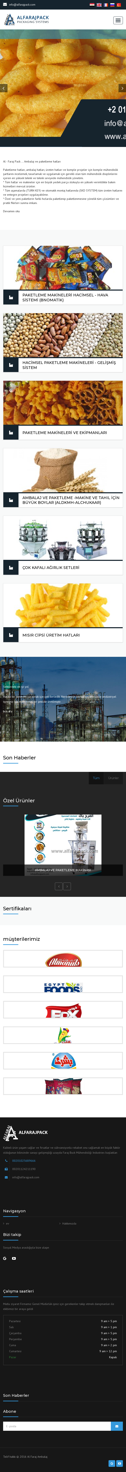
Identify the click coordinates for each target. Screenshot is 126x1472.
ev (7, 1223)
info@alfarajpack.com (19, 4)
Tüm (96, 778)
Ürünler (113, 778)
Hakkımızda (69, 1223)
